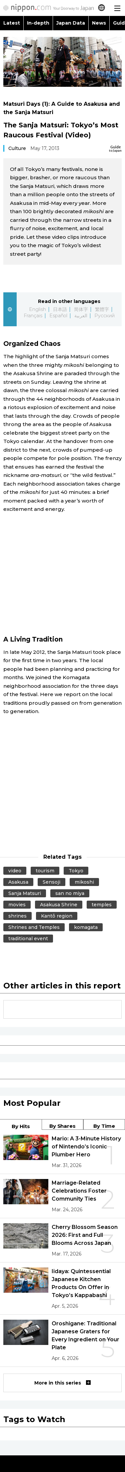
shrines (17, 916)
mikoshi (84, 882)
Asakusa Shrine (58, 905)
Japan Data (70, 23)
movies (17, 905)
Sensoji (51, 882)
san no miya (69, 893)
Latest (11, 23)
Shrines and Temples (34, 927)
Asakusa (18, 882)
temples (102, 905)
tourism (45, 871)
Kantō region (56, 916)
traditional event (28, 939)
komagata (86, 927)
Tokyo (76, 871)
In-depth (38, 23)
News (99, 23)
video (14, 871)
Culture (17, 148)
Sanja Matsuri (24, 893)
